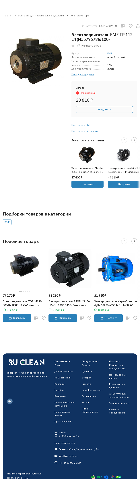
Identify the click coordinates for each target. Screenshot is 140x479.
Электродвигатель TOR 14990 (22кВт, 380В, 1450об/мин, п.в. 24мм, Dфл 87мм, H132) (22, 303)
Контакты (60, 383)
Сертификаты (89, 396)
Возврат (86, 377)
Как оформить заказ (92, 390)
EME (109, 53)
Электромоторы (80, 15)
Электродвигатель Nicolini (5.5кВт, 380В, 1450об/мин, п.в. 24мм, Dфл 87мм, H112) (87, 171)
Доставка (87, 371)
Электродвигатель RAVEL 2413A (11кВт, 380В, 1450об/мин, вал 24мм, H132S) (69, 303)
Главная (7, 15)
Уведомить (104, 109)
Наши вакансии (63, 377)
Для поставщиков (64, 371)
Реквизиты (60, 396)
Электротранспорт (119, 403)
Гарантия (86, 383)
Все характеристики (82, 74)
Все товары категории (84, 130)
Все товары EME (81, 124)
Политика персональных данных (24, 473)
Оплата (86, 365)
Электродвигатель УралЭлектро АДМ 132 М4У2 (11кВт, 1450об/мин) (115, 303)
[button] (124, 140)
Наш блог (60, 390)
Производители (63, 421)
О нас (57, 365)
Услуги (85, 402)
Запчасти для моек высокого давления (41, 15)
